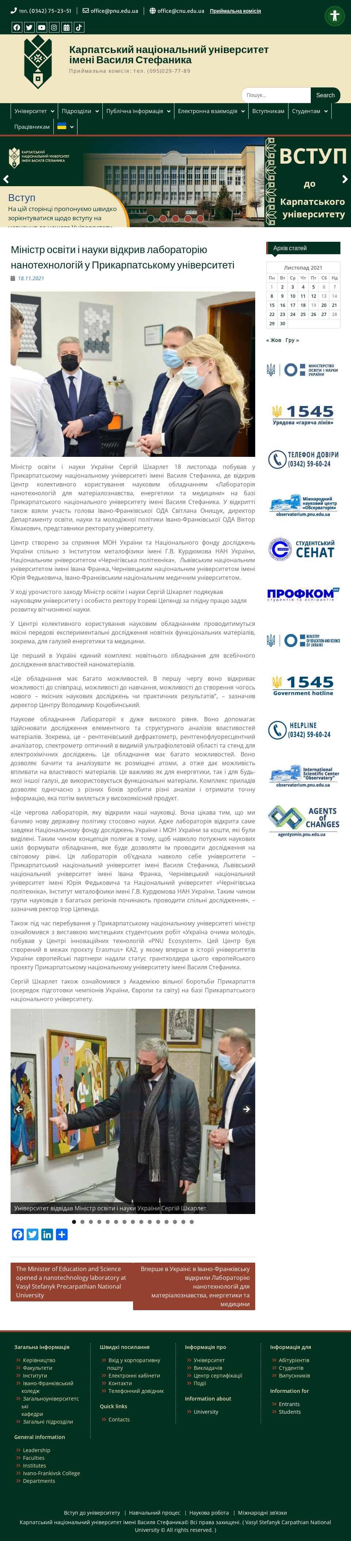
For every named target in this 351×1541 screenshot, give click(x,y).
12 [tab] (167, 1222)
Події (200, 1383)
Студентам (306, 110)
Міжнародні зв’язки (262, 1513)
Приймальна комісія (235, 11)
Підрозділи (76, 110)
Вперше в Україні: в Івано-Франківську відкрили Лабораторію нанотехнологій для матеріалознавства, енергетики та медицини (195, 1286)
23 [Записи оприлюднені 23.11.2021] (282, 314)
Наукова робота (209, 1513)
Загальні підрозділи (48, 1421)
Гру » (292, 340)
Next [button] (246, 1109)
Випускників (294, 1375)
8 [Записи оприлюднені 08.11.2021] (272, 296)
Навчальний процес (154, 1513)
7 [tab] (124, 1222)
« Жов (273, 340)
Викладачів (208, 1367)
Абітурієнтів (294, 1360)
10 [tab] (150, 1222)
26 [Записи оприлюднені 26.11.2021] (313, 314)
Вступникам (268, 110)
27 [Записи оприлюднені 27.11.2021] (324, 314)
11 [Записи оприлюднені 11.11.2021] (303, 296)
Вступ (21, 197)
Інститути (35, 1375)
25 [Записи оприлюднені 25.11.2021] (303, 314)
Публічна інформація (134, 110)
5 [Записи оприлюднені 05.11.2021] (313, 287)
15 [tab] (192, 1222)
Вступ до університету (92, 1513)
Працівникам (32, 126)
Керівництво (39, 1360)
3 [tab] (91, 1222)
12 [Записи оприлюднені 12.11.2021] (313, 296)
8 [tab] (133, 1222)
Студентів (291, 1367)
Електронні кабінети (134, 1375)
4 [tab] (99, 1222)
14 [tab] (183, 1222)
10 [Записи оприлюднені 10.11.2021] (292, 296)
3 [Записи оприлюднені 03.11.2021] (292, 287)
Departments (39, 1480)
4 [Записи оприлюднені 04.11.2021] (303, 287)
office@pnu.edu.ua (114, 11)
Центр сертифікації (218, 1375)
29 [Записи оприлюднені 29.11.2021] (272, 323)
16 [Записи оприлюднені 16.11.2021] (282, 305)
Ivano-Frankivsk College (51, 1473)
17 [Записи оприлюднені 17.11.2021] (292, 305)
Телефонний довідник (136, 1390)
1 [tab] (74, 1222)
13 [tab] (175, 1222)
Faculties (34, 1457)
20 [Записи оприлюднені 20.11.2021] (324, 305)
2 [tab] (82, 1222)
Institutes (34, 1465)
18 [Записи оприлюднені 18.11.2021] (303, 305)
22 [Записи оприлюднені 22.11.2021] (272, 314)
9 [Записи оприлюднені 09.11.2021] (282, 296)
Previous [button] (19, 1109)
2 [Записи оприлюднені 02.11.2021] (282, 287)
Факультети (37, 1367)
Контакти (120, 1383)
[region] (133, 1111)
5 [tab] (108, 1222)
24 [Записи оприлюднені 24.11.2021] (292, 314)
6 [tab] (116, 1222)
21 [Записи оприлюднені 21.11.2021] (334, 305)
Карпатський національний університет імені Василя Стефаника (169, 54)
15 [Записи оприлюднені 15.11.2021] (272, 305)
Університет (31, 110)
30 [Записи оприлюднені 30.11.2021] (282, 323)
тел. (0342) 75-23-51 (45, 11)
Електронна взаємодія (207, 110)
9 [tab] (141, 1222)
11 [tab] (158, 1222)
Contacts (119, 1419)
